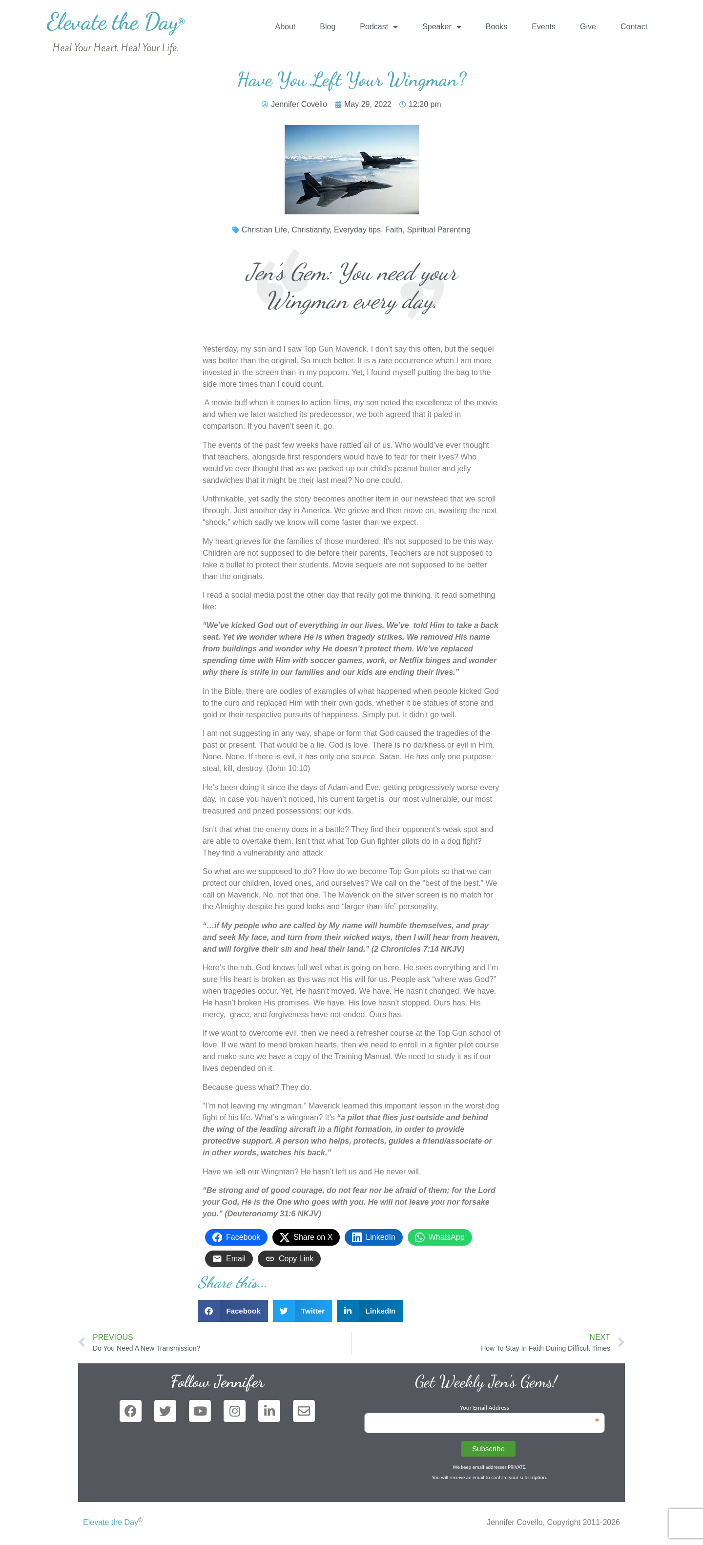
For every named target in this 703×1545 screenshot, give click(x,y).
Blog (327, 26)
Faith (394, 230)
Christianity (310, 230)
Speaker (441, 27)
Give (588, 26)
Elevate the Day (116, 21)
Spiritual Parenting (439, 230)
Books (496, 26)
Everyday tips (357, 230)
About (285, 26)
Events (544, 26)
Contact (633, 26)
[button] (233, 1311)
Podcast (379, 27)
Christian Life (264, 230)
